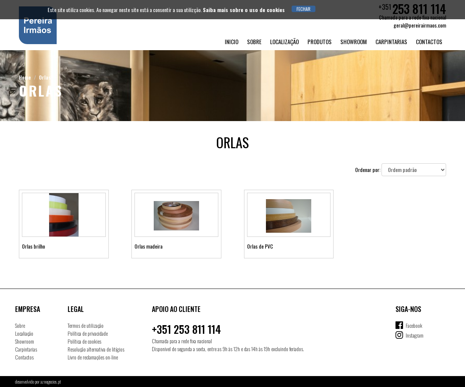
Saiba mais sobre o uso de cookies (244, 10)
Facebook (414, 325)
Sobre (254, 41)
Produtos (319, 41)
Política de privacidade (88, 333)
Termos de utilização (86, 325)
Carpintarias (391, 41)
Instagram (414, 335)
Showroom (353, 41)
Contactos (429, 41)
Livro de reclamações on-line (93, 357)
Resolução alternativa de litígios (96, 349)
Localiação (24, 333)
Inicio (231, 41)
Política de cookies (84, 341)
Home (25, 77)
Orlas (45, 77)
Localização (284, 41)
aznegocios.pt (50, 381)
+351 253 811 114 (186, 329)
